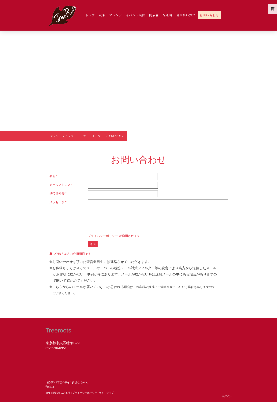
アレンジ (115, 15)
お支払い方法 (186, 15)
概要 (48, 392)
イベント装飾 (135, 15)
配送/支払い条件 (61, 392)
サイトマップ (106, 392)
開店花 (154, 15)
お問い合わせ (209, 15)
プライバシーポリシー (103, 235)
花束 (102, 15)
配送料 (167, 15)
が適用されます (114, 235)
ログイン (227, 396)
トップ (90, 15)
